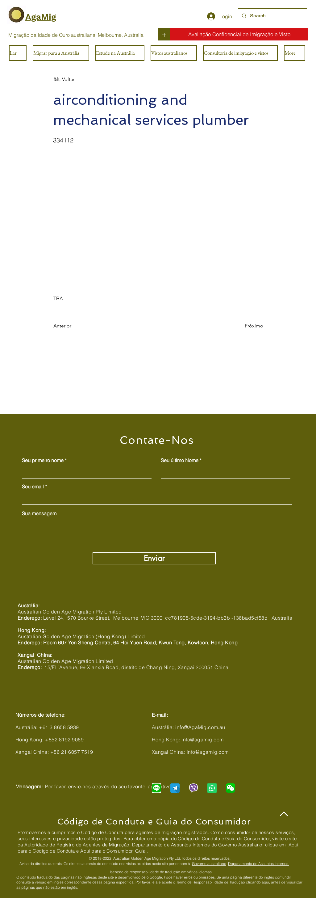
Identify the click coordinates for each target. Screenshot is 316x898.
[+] (164, 34)
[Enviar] (154, 558)
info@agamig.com (202, 739)
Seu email (33, 486)
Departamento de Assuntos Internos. (258, 863)
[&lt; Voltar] (73, 79)
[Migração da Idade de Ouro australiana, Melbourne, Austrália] (76, 35)
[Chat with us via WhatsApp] (212, 788)
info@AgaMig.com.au (200, 727)
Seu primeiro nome (43, 460)
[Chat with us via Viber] (193, 788)
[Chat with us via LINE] (156, 788)
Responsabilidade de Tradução (219, 882)
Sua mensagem (39, 513)
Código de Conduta (54, 851)
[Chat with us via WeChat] (230, 788)
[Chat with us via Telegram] (175, 788)
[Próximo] (247, 326)
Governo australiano (209, 863)
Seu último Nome (179, 460)
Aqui (293, 845)
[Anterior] (73, 326)
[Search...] (272, 16)
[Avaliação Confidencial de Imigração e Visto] (239, 34)
